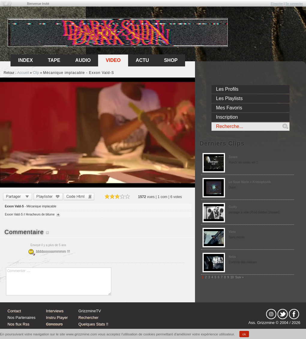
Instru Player (57, 317)
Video (113, 60)
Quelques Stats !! (93, 324)
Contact (14, 311)
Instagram (271, 314)
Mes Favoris (229, 107)
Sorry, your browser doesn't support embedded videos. (97, 133)
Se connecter (294, 3)
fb (294, 314)
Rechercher (88, 317)
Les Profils (227, 89)
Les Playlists (229, 98)
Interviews (55, 311)
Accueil (23, 73)
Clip (36, 73)
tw (283, 314)
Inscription (227, 117)
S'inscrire (277, 3)
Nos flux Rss (18, 324)
